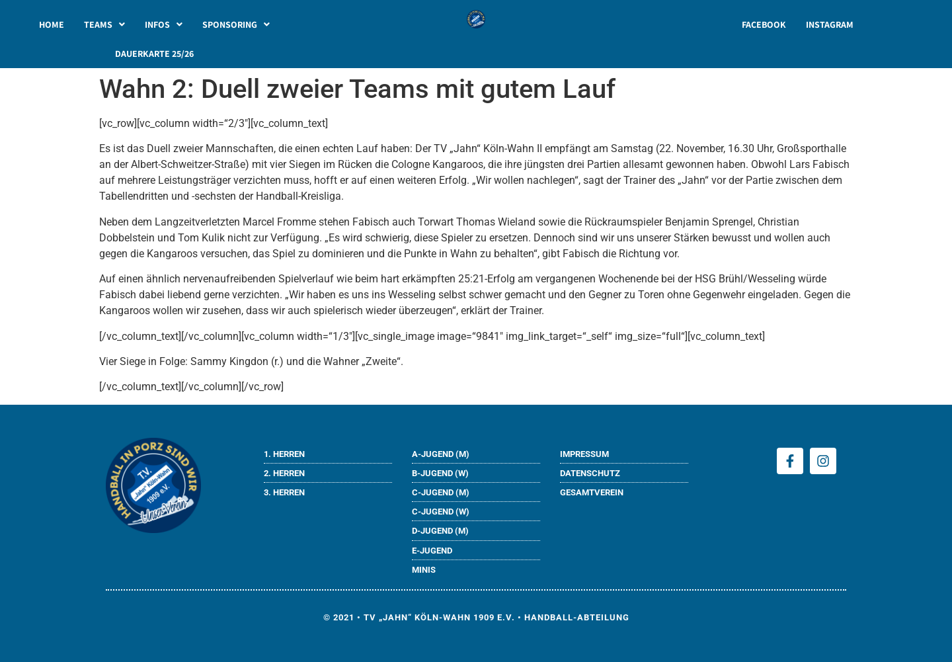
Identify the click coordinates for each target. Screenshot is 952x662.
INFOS (163, 24)
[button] (104, 24)
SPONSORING (236, 24)
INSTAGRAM (829, 24)
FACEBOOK (764, 24)
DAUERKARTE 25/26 (154, 54)
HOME (51, 24)
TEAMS (104, 24)
